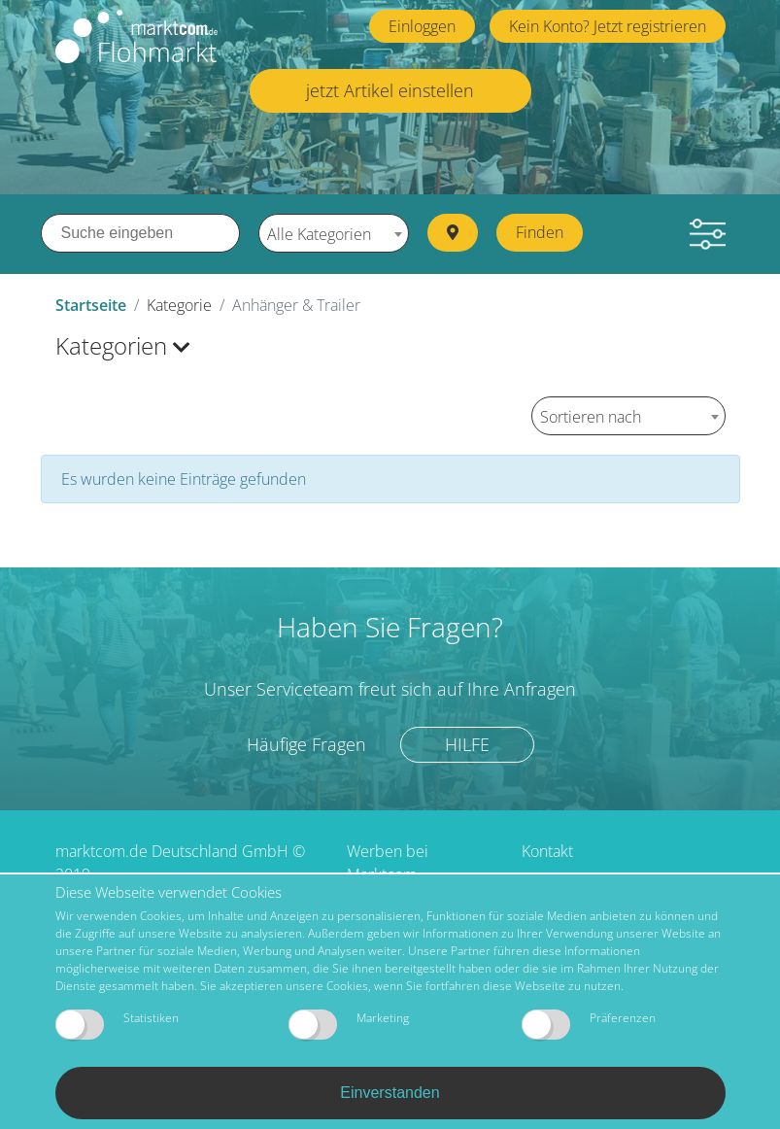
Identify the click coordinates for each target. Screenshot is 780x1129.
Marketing (348, 1024)
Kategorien (122, 345)
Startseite (90, 305)
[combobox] (333, 233)
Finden (539, 232)
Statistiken (117, 1024)
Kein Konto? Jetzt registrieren (607, 26)
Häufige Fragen (306, 744)
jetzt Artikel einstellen (390, 90)
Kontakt (547, 851)
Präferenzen (589, 1024)
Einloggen (422, 26)
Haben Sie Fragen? (390, 626)
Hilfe (467, 744)
